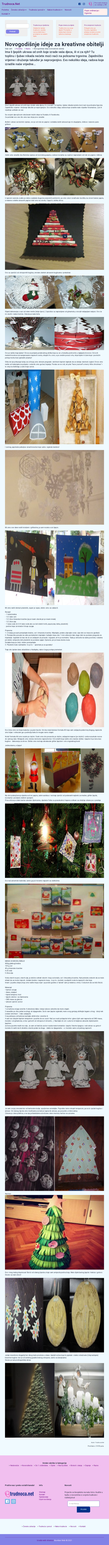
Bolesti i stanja (76, 1465)
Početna (5, 10)
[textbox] (17, 26)
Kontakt (5, 14)
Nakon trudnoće (54, 10)
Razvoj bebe (63, 1465)
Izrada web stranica (45, 1540)
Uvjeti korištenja (45, 1499)
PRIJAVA (83, 1509)
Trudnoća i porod (36, 10)
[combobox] (17, 26)
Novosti (68, 10)
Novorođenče (27, 1465)
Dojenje (88, 1465)
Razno (28, 49)
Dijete (53, 1465)
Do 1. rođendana (41, 1465)
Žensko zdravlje (18, 10)
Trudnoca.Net (11, 4)
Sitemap (42, 1492)
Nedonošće (14, 1465)
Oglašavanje (43, 1497)
